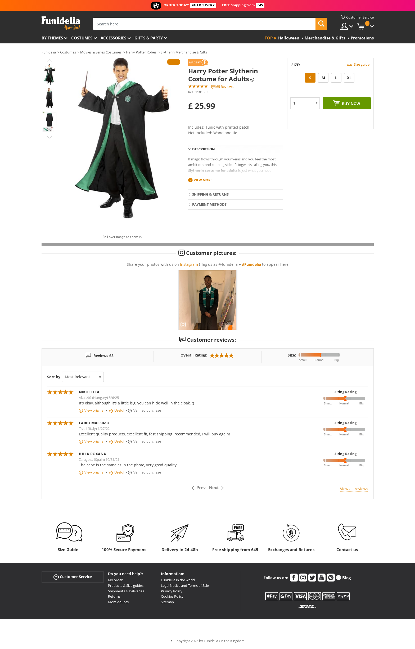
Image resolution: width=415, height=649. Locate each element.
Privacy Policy (171, 591)
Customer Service (72, 577)
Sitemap (167, 602)
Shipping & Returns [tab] (210, 194)
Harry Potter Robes (141, 52)
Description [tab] (203, 149)
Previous (49, 60)
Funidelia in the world (178, 580)
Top (269, 37)
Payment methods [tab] (209, 204)
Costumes (81, 37)
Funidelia (49, 52)
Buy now (350, 103)
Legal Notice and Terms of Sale (185, 585)
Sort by (53, 376)
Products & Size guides (125, 585)
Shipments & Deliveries (126, 591)
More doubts (118, 602)
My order (115, 580)
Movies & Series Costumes (100, 52)
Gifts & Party (148, 37)
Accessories (113, 37)
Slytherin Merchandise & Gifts (184, 52)
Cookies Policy (172, 596)
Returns (114, 596)
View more (203, 180)
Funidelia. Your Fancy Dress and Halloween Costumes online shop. (61, 23)
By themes (52, 37)
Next (49, 136)
